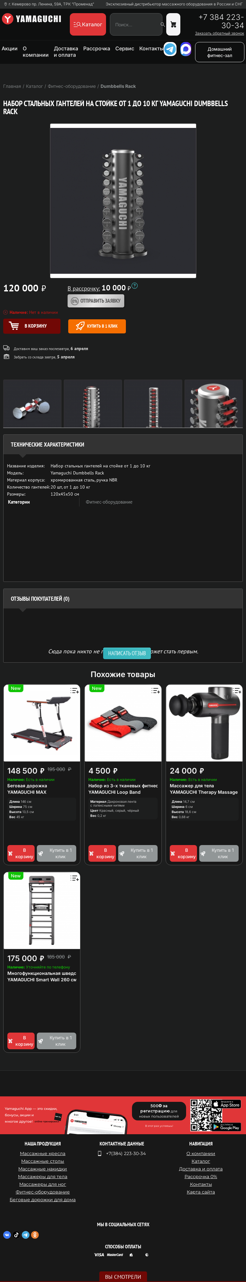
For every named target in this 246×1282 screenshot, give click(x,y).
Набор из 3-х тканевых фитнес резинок (133, 785)
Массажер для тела (192, 785)
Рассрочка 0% (200, 1176)
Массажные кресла (42, 1153)
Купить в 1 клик (97, 326)
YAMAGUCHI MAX (26, 792)
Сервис (124, 48)
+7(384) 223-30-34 (126, 1153)
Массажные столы (42, 1161)
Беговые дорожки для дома (43, 1199)
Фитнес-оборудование (109, 502)
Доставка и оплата (66, 51)
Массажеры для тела (42, 1176)
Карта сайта (201, 1192)
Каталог (201, 1161)
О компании (36, 51)
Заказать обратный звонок (219, 33)
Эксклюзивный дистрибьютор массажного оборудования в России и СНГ (174, 4)
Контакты (151, 48)
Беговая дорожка (27, 785)
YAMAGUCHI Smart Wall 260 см (42, 979)
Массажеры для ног (42, 1184)
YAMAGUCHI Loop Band (114, 792)
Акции (10, 48)
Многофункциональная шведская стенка (54, 973)
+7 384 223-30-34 (221, 21)
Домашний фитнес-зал (219, 52)
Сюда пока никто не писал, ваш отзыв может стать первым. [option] (123, 651)
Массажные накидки (42, 1169)
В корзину (20, 853)
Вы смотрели (123, 1276)
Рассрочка (96, 48)
